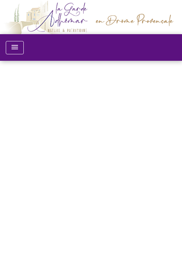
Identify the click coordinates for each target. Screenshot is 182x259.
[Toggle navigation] (15, 47)
